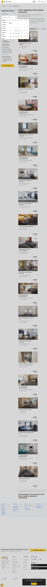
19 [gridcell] (15, 33)
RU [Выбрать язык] (34, 1)
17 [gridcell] (10, 33)
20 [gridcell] (18, 33)
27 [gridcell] (18, 36)
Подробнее (35, 581)
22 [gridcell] (24, 33)
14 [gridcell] (21, 30)
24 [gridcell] (10, 36)
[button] (39, 1)
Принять (34, 583)
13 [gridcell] (18, 30)
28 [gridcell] (21, 36)
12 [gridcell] (15, 30)
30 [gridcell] (27, 36)
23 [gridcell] (27, 33)
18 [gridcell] (13, 33)
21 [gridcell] (21, 33)
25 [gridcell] (13, 36)
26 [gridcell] (15, 36)
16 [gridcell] (27, 30)
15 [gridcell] (24, 30)
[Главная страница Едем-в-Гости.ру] (6, 2)
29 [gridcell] (24, 36)
